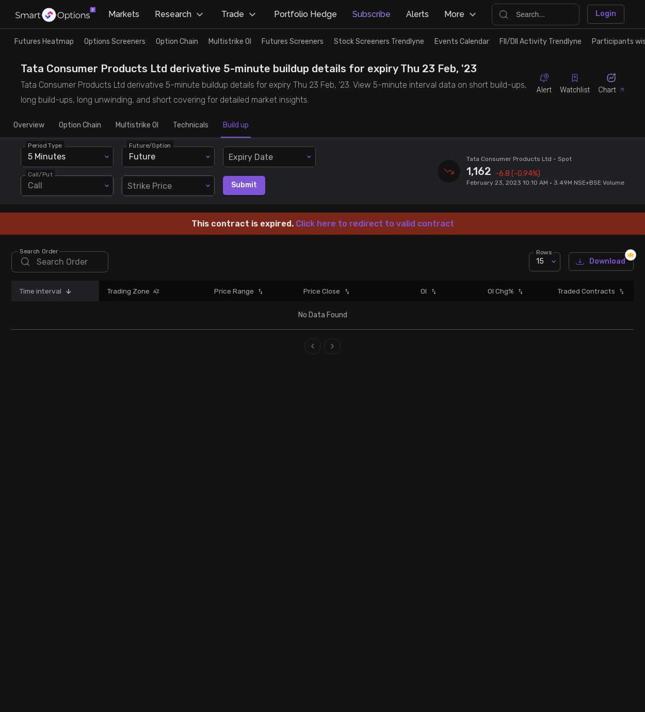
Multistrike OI (229, 41)
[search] (60, 262)
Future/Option (150, 145)
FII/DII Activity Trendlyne (540, 41)
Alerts (417, 14)
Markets (123, 14)
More (461, 14)
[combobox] (269, 157)
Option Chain (177, 41)
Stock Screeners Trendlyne (379, 41)
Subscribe (371, 14)
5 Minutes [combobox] (47, 156)
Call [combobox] (35, 185)
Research (180, 14)
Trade (240, 14)
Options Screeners (115, 41)
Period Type (45, 145)
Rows (544, 251)
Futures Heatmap (44, 41)
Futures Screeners (293, 41)
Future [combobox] (142, 156)
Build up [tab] (236, 125)
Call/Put (40, 173)
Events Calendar (461, 41)
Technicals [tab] (191, 125)
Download (601, 262)
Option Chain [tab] (80, 125)
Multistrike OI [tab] (137, 125)
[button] (66, 291)
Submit (244, 185)
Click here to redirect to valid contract (375, 224)
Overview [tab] (28, 125)
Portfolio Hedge (305, 14)
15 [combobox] (540, 261)
